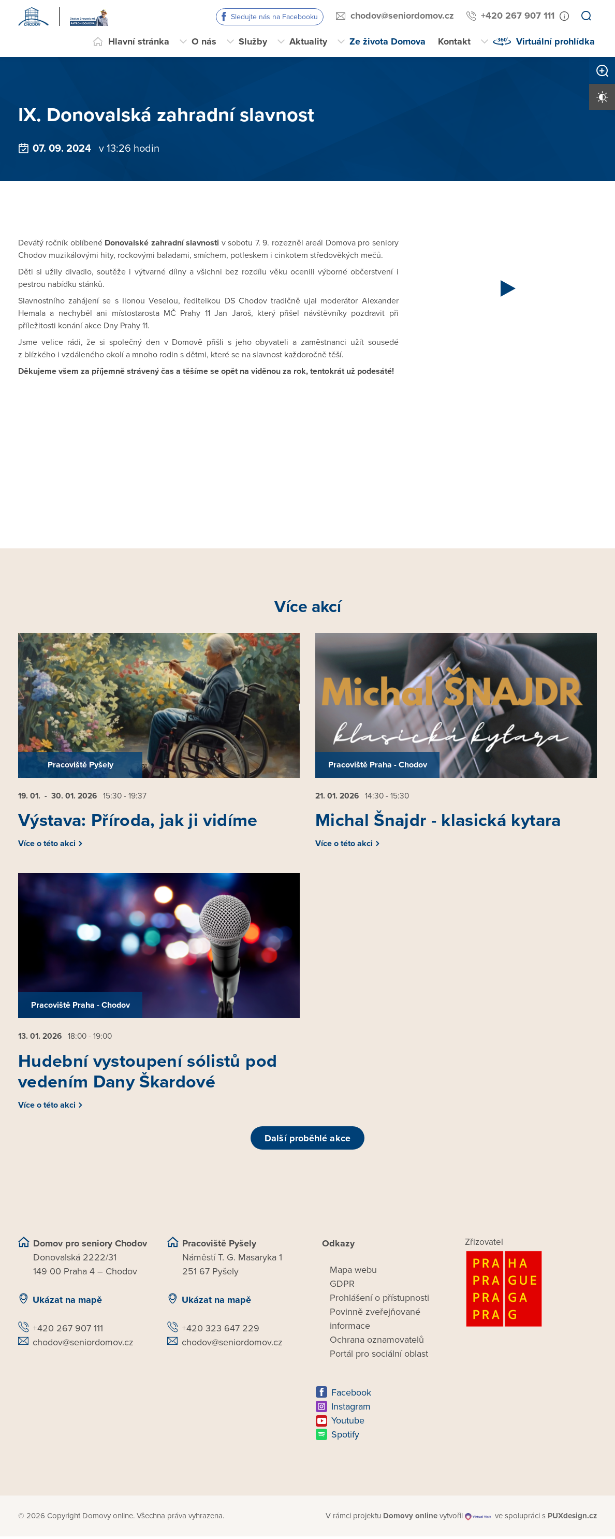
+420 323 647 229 (220, 1331)
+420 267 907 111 (517, 15)
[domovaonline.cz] (410, 1519)
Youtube (347, 1423)
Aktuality (308, 41)
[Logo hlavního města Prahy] (531, 1292)
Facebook (351, 1395)
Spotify (345, 1437)
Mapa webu (353, 1273)
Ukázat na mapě (67, 1303)
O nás (204, 41)
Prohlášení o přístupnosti (379, 1300)
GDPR (342, 1287)
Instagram (351, 1409)
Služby (253, 41)
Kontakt (454, 41)
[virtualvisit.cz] (478, 1519)
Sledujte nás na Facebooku (274, 16)
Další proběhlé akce (307, 1140)
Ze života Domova (387, 41)
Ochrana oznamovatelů (377, 1342)
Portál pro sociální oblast (379, 1356)
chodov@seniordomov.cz (402, 15)
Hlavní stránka (138, 41)
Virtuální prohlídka (555, 41)
